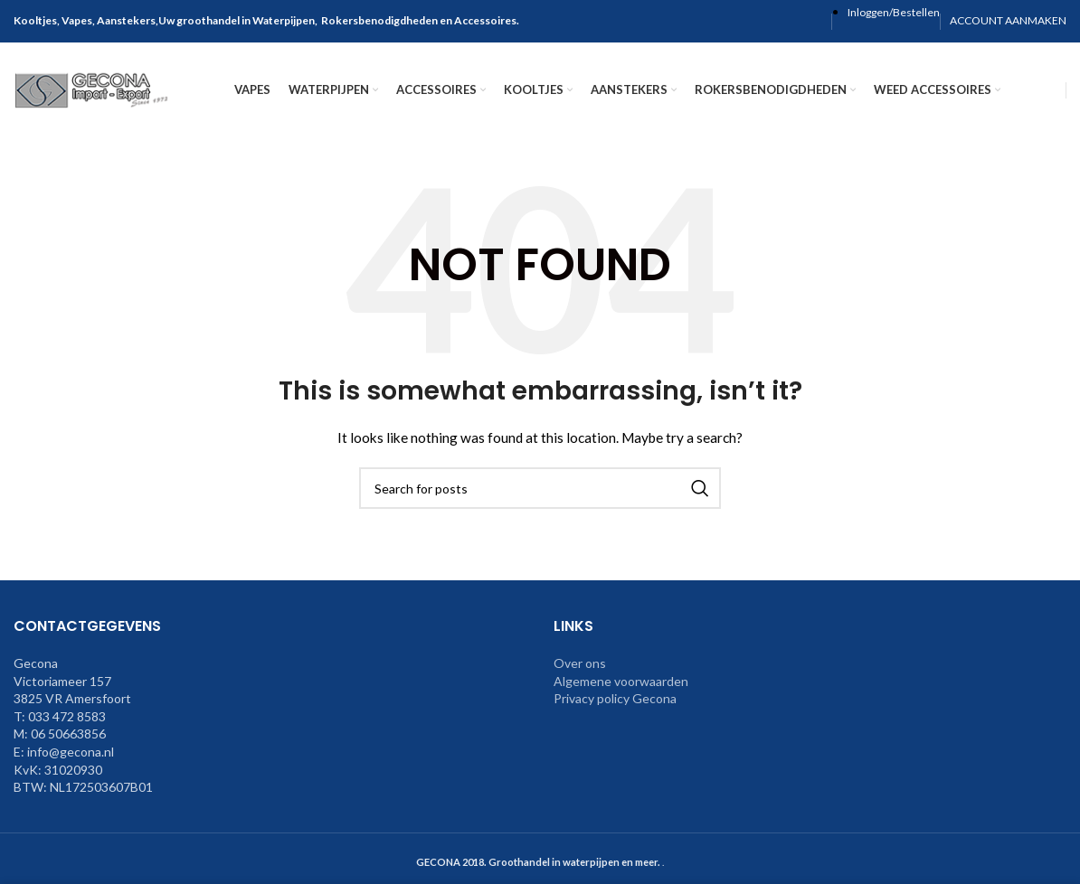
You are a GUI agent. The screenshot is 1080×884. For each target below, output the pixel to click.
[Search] (540, 499)
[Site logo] (95, 91)
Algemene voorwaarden (621, 692)
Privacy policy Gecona (615, 710)
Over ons (580, 674)
